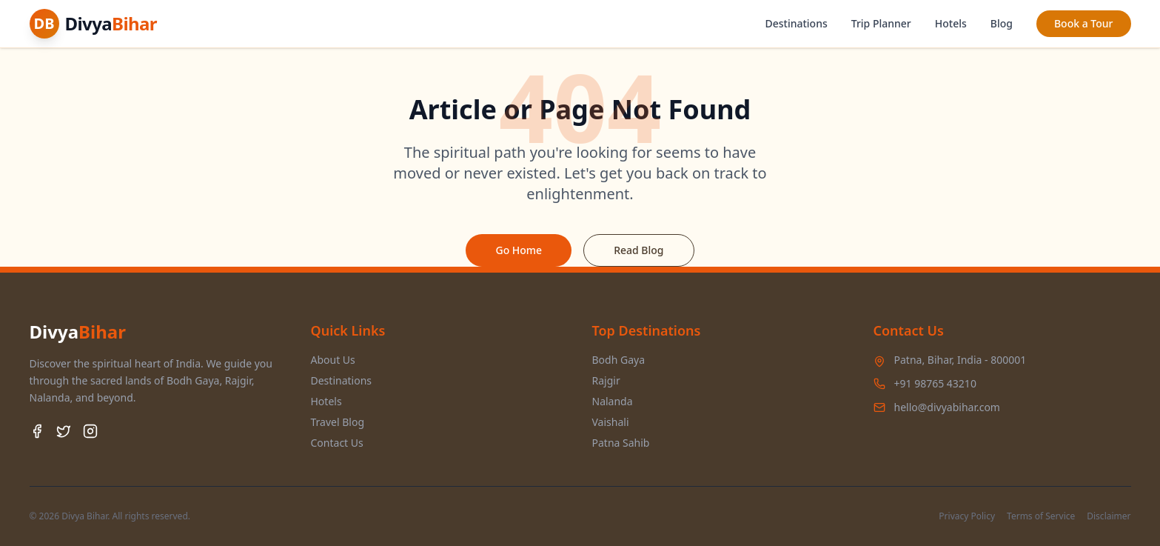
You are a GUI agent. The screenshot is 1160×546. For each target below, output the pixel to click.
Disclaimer (1108, 516)
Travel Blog (338, 422)
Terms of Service (1041, 516)
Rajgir (606, 380)
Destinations (796, 23)
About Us (333, 360)
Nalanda (612, 401)
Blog (1001, 23)
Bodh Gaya (619, 360)
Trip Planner (881, 23)
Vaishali (610, 422)
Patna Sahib (621, 443)
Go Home (518, 250)
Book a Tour (1083, 23)
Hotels (951, 23)
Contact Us (337, 443)
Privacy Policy (967, 516)
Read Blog (638, 250)
